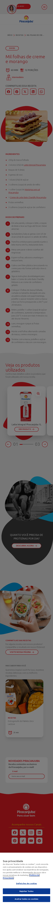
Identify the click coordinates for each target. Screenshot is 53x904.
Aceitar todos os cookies (26, 900)
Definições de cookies (26, 884)
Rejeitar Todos (26, 892)
